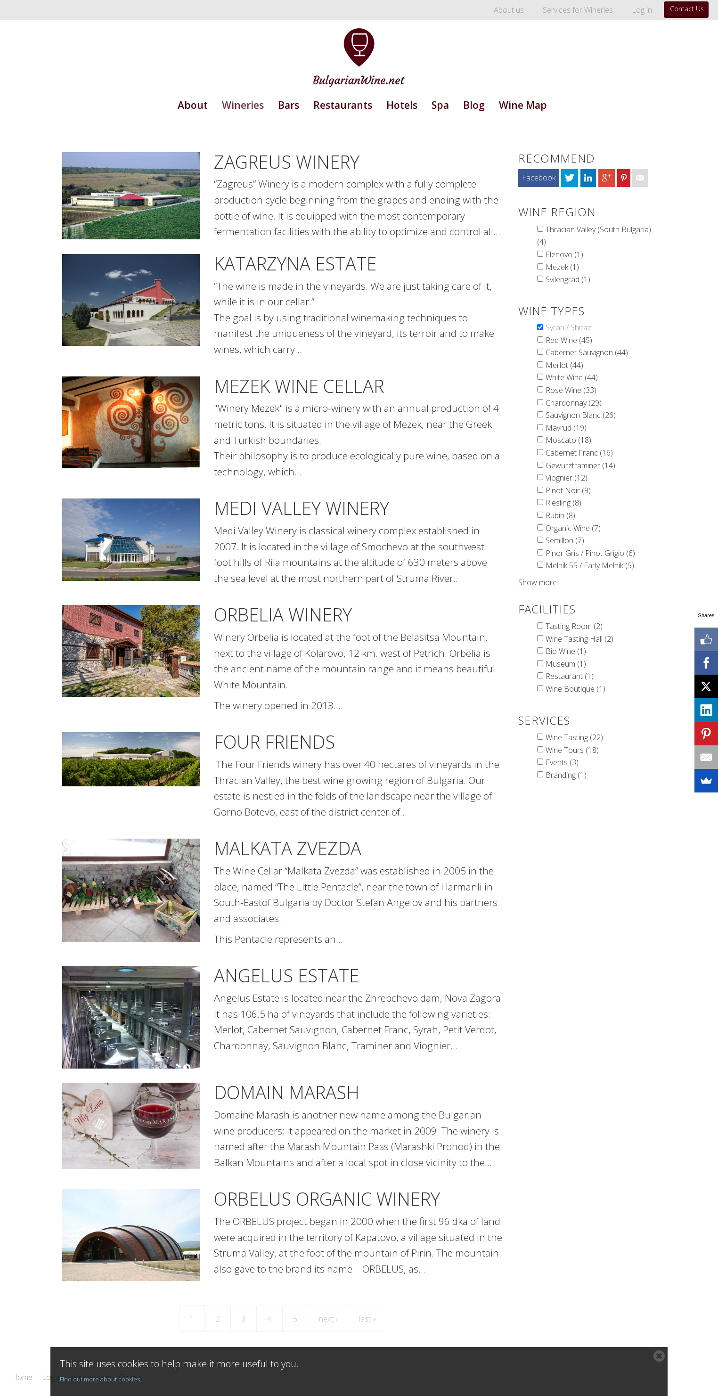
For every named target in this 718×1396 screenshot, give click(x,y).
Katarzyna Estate (295, 263)
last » (367, 1319)
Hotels (401, 105)
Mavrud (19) (566, 428)
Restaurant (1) (570, 676)
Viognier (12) (566, 478)
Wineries (243, 105)
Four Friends (274, 741)
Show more (537, 582)
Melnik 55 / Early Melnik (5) (590, 565)
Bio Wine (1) (566, 651)
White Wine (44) (572, 377)
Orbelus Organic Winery (327, 1198)
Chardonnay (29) (574, 403)
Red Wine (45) (569, 340)
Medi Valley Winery (301, 508)
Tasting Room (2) (574, 626)
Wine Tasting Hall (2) (579, 639)
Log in (642, 10)
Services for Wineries (578, 10)
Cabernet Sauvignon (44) (587, 352)
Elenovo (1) (564, 254)
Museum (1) (566, 664)
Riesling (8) (563, 503)
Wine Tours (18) (572, 750)
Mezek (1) (562, 267)
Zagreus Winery (286, 161)
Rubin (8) (560, 515)
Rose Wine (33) (571, 390)
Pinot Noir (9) (568, 490)
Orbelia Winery (283, 614)
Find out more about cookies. (100, 1379)
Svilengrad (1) (568, 279)
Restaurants (342, 105)
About (193, 105)
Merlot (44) (564, 365)
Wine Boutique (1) (575, 689)
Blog (474, 105)
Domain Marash (286, 1092)
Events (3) (562, 762)
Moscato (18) (568, 440)
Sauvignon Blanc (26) (581, 415)
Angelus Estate (286, 975)
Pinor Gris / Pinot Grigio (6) (590, 553)
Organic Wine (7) (573, 528)
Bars (288, 105)
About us (509, 10)
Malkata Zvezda (287, 848)
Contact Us (687, 8)
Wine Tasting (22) (574, 737)
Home (22, 1377)
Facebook (538, 177)
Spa (440, 105)
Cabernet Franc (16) (579, 453)
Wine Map (523, 105)
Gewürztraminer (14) (580, 465)
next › (328, 1319)
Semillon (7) (565, 540)
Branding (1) (566, 775)
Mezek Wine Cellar (299, 386)
